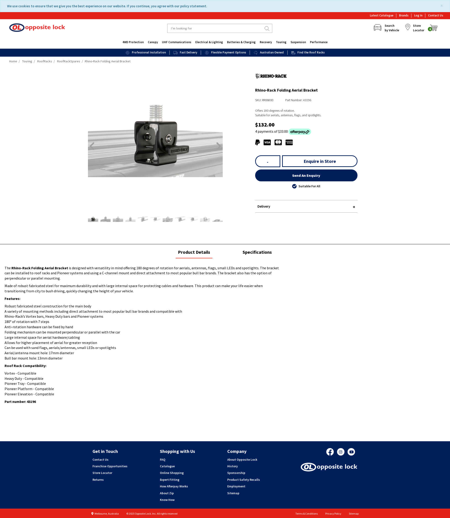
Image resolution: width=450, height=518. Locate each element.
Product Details (194, 253)
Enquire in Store (320, 161)
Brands (403, 15)
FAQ (162, 459)
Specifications (257, 252)
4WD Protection (133, 42)
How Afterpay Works (174, 486)
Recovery (266, 42)
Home (13, 61)
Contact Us (435, 15)
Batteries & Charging (241, 42)
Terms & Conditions (306, 513)
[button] (92, 146)
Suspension (298, 42)
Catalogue (167, 466)
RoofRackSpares (68, 61)
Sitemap (233, 493)
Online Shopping (172, 473)
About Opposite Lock (242, 459)
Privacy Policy (333, 513)
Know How (167, 500)
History (232, 466)
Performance (319, 42)
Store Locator (102, 473)
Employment (236, 486)
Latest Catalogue (381, 15)
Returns (98, 480)
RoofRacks (44, 61)
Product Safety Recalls (243, 480)
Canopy (153, 42)
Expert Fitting (169, 480)
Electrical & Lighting (209, 42)
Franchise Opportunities (110, 466)
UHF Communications (176, 42)
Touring (281, 42)
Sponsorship (236, 473)
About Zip (167, 493)
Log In (418, 15)
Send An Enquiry (306, 175)
